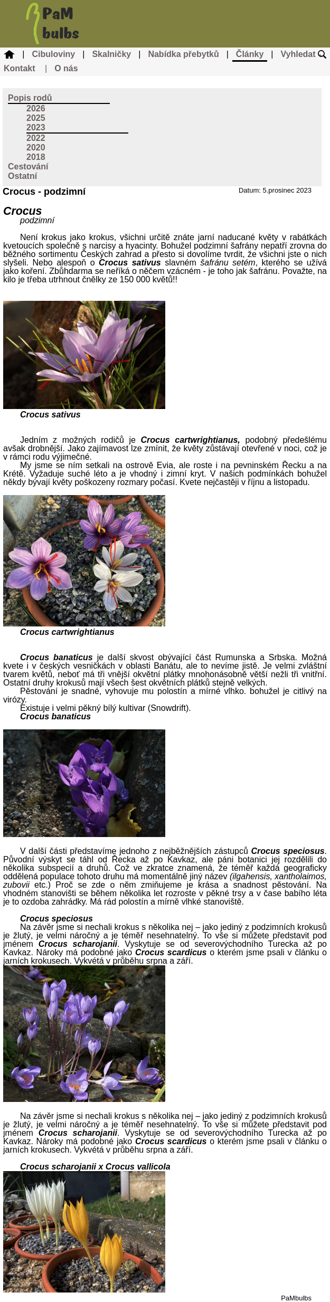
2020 (35, 147)
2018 (35, 157)
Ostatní (22, 176)
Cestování (28, 166)
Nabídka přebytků (183, 54)
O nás (66, 68)
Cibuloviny (53, 54)
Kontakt (19, 68)
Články (249, 54)
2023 (35, 127)
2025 (35, 117)
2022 (35, 138)
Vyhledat (303, 54)
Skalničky (111, 54)
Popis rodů (30, 97)
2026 (35, 108)
